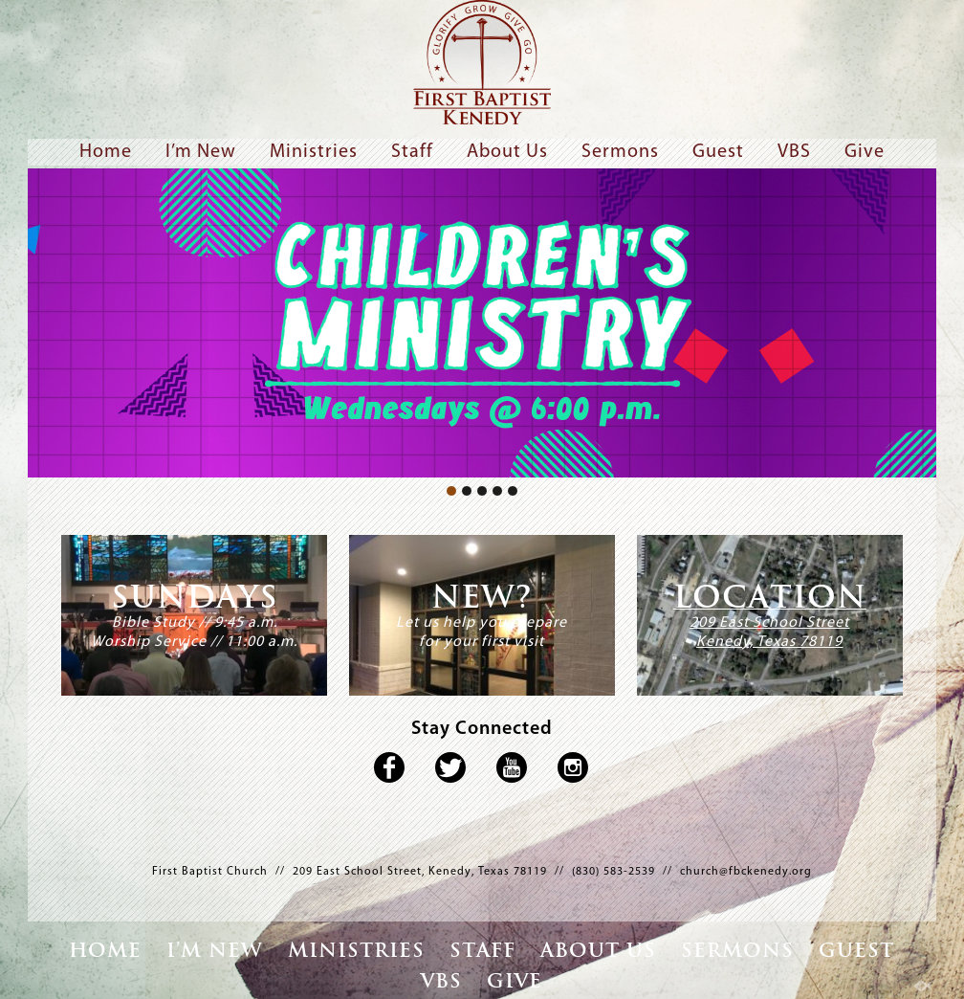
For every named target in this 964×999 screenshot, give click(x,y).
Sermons (620, 152)
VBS (794, 152)
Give (864, 152)
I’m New (200, 152)
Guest (718, 152)
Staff (412, 152)
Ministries (314, 152)
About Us (507, 152)
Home (105, 152)
